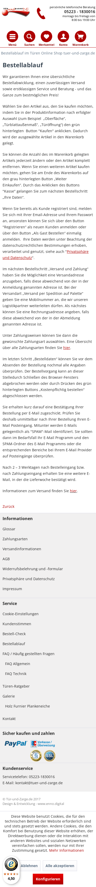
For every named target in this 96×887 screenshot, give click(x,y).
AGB (6, 558)
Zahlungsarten (15, 538)
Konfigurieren (48, 879)
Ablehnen (29, 865)
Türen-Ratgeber (16, 686)
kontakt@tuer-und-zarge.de (39, 782)
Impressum (12, 588)
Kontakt (9, 718)
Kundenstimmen (17, 623)
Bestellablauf (14, 643)
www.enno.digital (51, 803)
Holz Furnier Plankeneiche (27, 706)
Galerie (9, 696)
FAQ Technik (15, 673)
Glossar (9, 528)
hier (73, 490)
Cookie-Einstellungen (21, 613)
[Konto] (63, 36)
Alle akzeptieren (60, 865)
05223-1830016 (42, 776)
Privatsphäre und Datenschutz (29, 578)
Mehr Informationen (66, 850)
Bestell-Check (14, 633)
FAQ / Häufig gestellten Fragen (29, 653)
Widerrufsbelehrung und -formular (33, 568)
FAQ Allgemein (17, 663)
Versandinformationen (22, 548)
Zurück (8, 506)
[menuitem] (12, 36)
